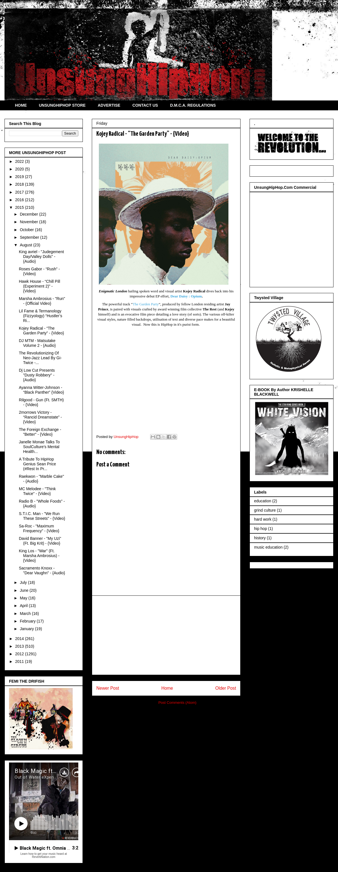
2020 (20, 169)
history (260, 538)
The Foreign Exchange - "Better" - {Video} (40, 432)
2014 (20, 638)
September (30, 237)
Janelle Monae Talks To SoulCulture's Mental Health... (39, 447)
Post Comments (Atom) (177, 702)
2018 (20, 184)
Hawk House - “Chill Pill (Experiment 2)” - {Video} (39, 286)
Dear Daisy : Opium (186, 296)
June (24, 590)
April (24, 605)
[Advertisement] (166, 635)
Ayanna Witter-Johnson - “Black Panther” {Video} (41, 390)
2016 (20, 200)
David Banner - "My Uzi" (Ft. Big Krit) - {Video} (40, 540)
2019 (20, 176)
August (26, 245)
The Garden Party (146, 304)
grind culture (265, 510)
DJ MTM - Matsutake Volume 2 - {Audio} (37, 343)
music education (268, 547)
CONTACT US (145, 105)
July (24, 582)
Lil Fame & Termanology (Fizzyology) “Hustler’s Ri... (40, 316)
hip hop (260, 528)
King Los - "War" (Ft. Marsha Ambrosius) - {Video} (39, 556)
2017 (20, 192)
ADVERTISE (109, 105)
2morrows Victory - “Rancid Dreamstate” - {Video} (40, 417)
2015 (20, 207)
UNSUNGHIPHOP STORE (62, 105)
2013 (20, 646)
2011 (20, 661)
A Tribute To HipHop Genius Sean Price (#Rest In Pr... (37, 464)
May (24, 598)
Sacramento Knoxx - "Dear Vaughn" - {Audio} (42, 570)
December (29, 214)
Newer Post (107, 688)
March (26, 613)
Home (167, 688)
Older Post (225, 688)
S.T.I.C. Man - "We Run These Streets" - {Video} (42, 516)
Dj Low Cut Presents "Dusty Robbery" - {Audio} (37, 375)
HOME (21, 105)
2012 (20, 654)
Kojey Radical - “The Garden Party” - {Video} (41, 330)
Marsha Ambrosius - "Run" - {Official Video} (42, 301)
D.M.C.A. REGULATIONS (193, 105)
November (29, 222)
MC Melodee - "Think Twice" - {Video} (37, 491)
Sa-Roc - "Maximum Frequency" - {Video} (39, 528)
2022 (20, 161)
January (27, 628)
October (27, 229)
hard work (262, 519)
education (262, 501)
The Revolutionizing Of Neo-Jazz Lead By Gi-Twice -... (40, 358)
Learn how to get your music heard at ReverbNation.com (43, 855)
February (28, 621)
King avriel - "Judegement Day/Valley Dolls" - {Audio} (41, 256)
